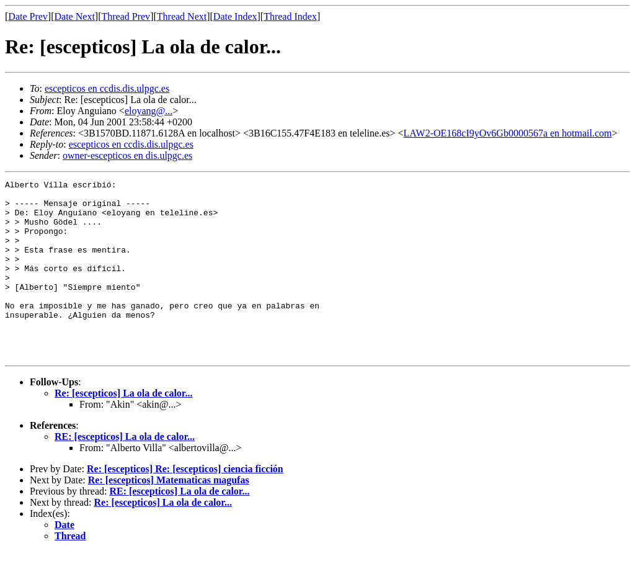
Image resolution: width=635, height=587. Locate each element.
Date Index (235, 16)
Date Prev (28, 16)
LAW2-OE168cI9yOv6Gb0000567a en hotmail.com (508, 133)
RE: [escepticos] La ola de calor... (125, 472)
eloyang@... (148, 110)
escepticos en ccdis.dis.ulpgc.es (107, 88)
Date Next (75, 16)
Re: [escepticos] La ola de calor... (123, 428)
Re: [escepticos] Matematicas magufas (168, 515)
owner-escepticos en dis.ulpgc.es (127, 155)
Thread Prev (125, 16)
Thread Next (181, 16)
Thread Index (290, 16)
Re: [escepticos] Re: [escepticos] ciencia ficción (185, 504)
